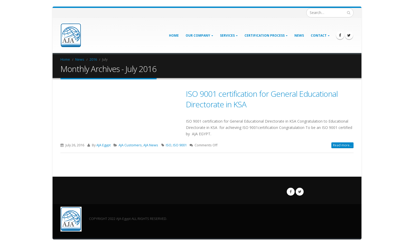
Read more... (342, 145)
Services (227, 35)
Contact (319, 35)
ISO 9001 (180, 145)
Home (174, 35)
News (299, 35)
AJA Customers (130, 145)
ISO (168, 145)
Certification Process (264, 35)
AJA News (150, 145)
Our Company (198, 35)
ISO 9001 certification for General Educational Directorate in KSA (262, 99)
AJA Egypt (103, 145)
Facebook (291, 192)
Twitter (300, 192)
